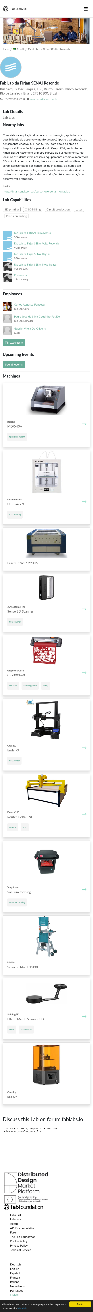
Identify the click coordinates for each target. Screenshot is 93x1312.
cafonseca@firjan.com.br (43, 99)
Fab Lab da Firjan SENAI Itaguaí (32, 254)
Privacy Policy (19, 1245)
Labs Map (16, 1219)
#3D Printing (15, 514)
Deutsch (15, 1264)
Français (15, 1277)
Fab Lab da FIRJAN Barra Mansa (32, 232)
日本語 (14, 1295)
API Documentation (22, 1228)
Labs (6, 49)
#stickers (13, 685)
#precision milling (17, 437)
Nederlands (17, 1286)
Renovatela (20, 275)
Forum (14, 1232)
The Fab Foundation (23, 1236)
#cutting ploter (30, 685)
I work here (14, 342)
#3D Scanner (15, 622)
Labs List (15, 1215)
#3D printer (14, 760)
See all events (14, 364)
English (14, 1268)
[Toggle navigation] (85, 8)
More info (22, 1308)
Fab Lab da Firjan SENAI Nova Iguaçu (35, 264)
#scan (11, 1029)
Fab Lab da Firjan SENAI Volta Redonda (36, 243)
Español (15, 1273)
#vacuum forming (17, 902)
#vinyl (46, 685)
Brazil (18, 49)
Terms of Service (20, 1249)
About (14, 1223)
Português (16, 1290)
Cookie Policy (18, 1241)
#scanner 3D (26, 1029)
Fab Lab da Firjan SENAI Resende (49, 49)
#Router (12, 827)
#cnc (25, 827)
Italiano (15, 1281)
